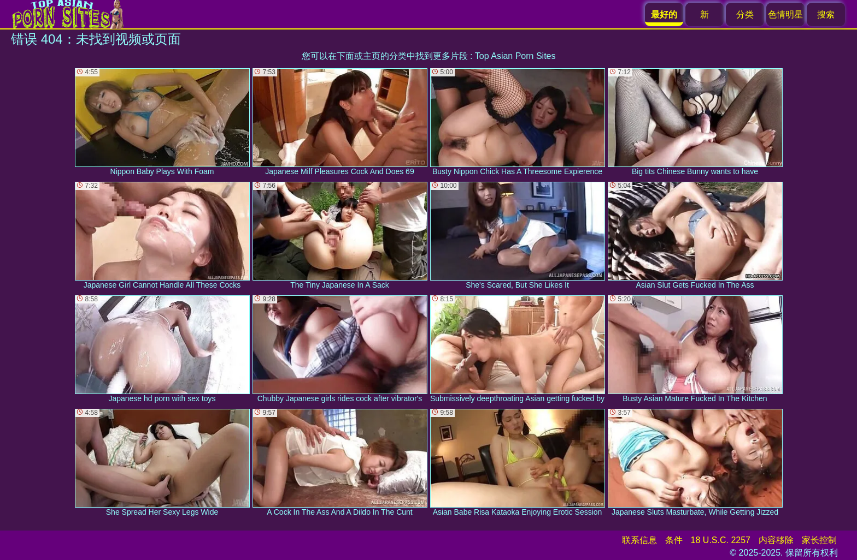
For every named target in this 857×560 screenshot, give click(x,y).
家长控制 (819, 540)
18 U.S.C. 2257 (720, 540)
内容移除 (776, 540)
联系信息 (639, 540)
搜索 (826, 14)
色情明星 (785, 14)
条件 (674, 540)
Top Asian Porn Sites (515, 56)
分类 (745, 14)
